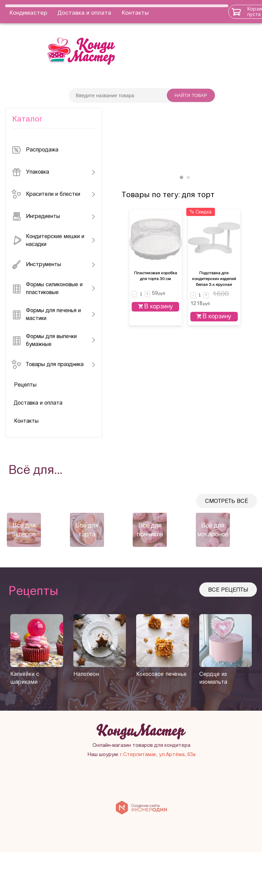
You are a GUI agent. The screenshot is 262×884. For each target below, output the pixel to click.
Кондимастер (28, 11)
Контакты (135, 11)
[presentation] (7, 541)
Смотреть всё (226, 512)
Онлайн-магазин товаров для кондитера (184, 777)
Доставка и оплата (84, 11)
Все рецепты (228, 601)
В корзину (159, 397)
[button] (181, 219)
